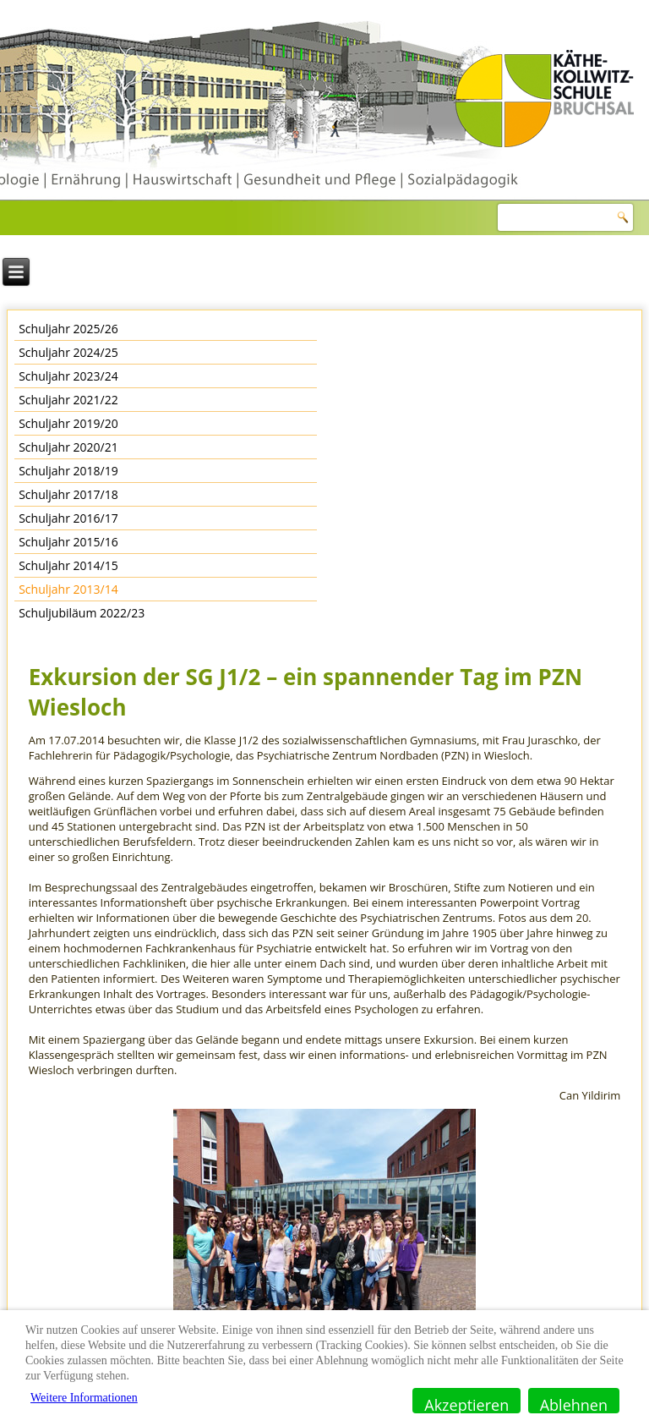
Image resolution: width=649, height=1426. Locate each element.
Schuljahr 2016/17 (68, 518)
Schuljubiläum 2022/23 (82, 613)
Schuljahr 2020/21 (68, 447)
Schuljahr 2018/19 (68, 471)
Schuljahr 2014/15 (68, 565)
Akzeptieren (466, 1404)
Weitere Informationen (84, 1397)
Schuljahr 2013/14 (68, 589)
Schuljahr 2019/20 (68, 423)
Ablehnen (574, 1404)
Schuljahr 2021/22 (68, 400)
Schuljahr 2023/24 (68, 376)
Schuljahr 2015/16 (68, 542)
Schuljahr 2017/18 (68, 494)
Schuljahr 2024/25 (68, 352)
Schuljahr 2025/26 (68, 329)
